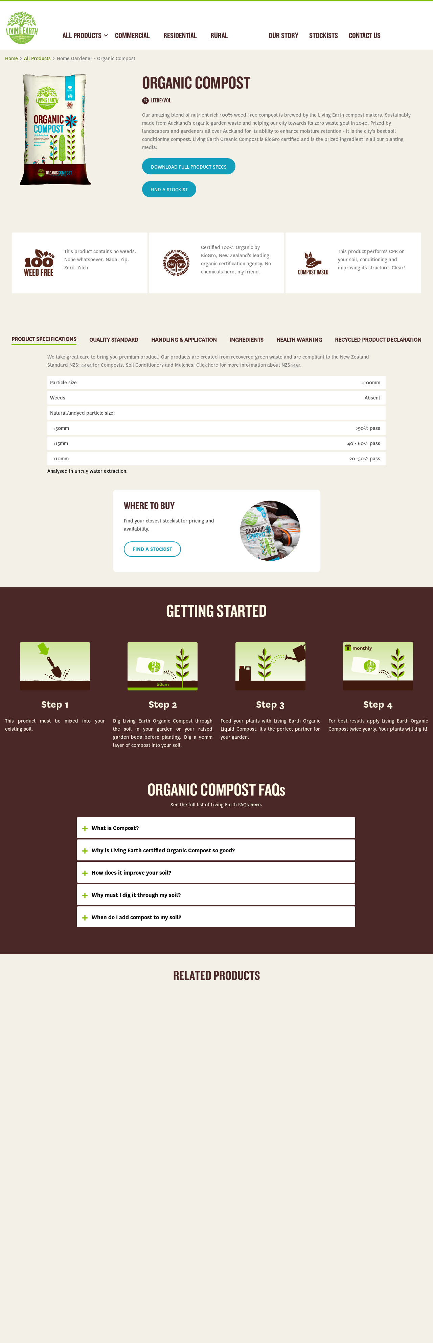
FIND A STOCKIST (169, 190)
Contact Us (333, 1244)
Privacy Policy (415, 1301)
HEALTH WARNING (299, 339)
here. (256, 805)
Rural (118, 1244)
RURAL (219, 35)
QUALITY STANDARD (113, 339)
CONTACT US (365, 35)
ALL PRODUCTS (82, 35)
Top (421, 1159)
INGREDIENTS (246, 339)
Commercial (124, 1213)
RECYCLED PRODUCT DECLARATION (378, 339)
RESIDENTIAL (180, 35)
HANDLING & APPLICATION (184, 339)
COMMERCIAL (132, 35)
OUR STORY (283, 35)
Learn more (54, 1112)
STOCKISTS (323, 35)
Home (11, 58)
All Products (37, 58)
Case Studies (230, 1228)
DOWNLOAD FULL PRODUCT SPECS (189, 167)
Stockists (331, 1228)
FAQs (328, 1213)
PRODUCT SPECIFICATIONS (44, 339)
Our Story (227, 1213)
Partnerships (230, 1259)
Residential (123, 1228)
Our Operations (232, 1244)
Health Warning (338, 1259)
